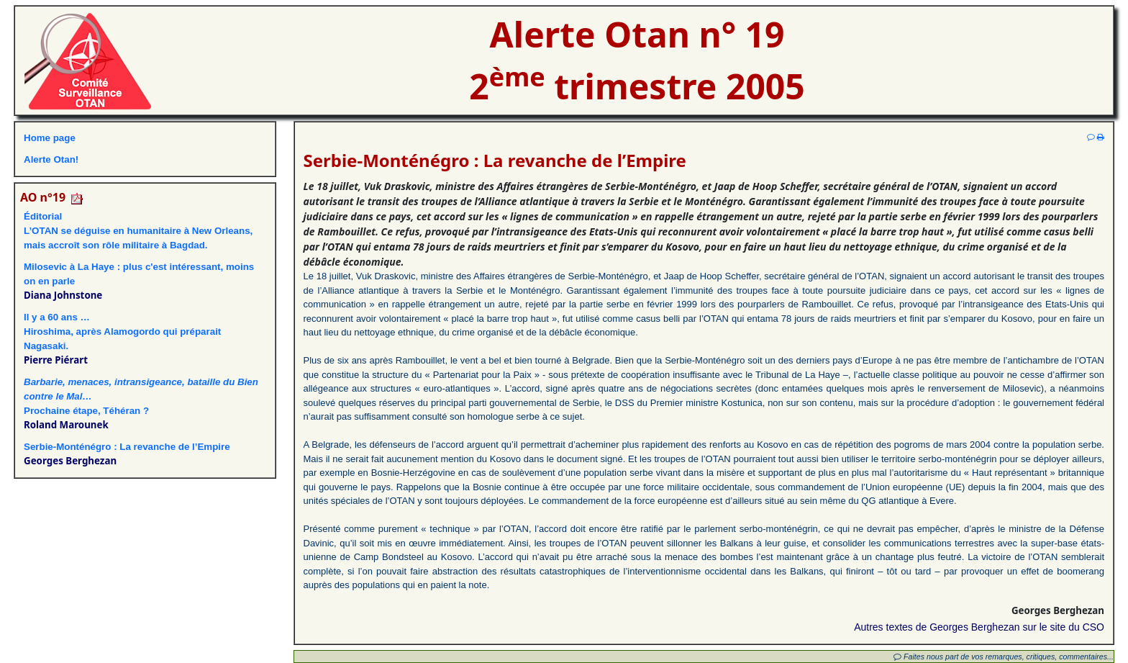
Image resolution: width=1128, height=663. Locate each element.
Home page (50, 137)
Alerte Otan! (51, 159)
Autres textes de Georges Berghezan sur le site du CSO (979, 627)
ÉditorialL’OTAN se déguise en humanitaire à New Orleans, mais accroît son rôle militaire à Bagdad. (138, 231)
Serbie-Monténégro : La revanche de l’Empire (127, 446)
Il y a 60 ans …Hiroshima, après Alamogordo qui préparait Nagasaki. (122, 331)
